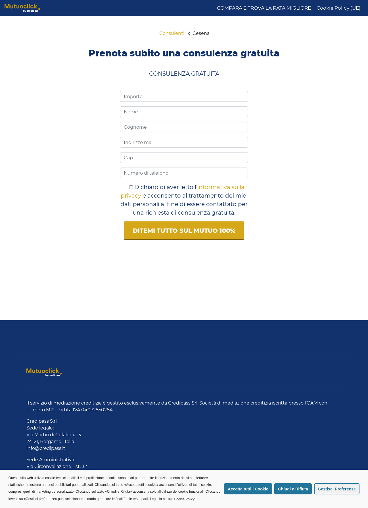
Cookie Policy (184, 499)
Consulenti (171, 33)
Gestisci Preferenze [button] (337, 489)
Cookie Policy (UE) (339, 8)
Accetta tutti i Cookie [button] (248, 489)
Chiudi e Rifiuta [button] (293, 489)
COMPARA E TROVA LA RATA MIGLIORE (264, 8)
